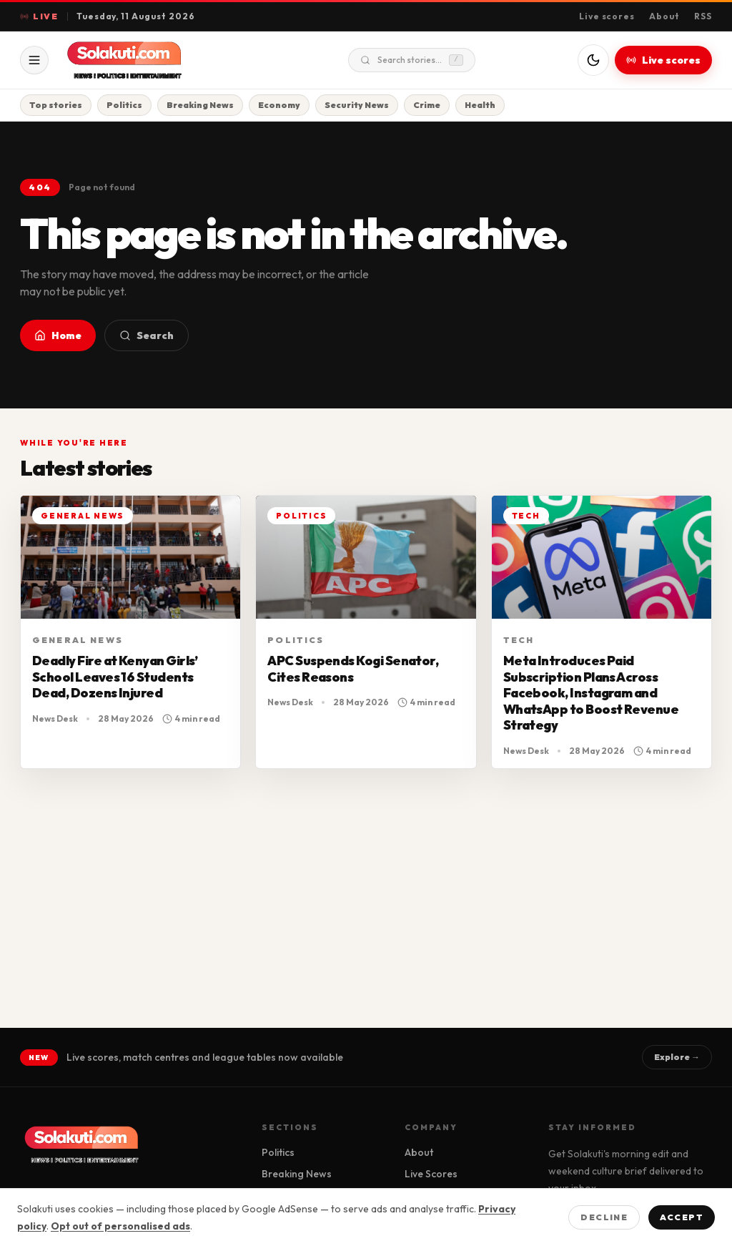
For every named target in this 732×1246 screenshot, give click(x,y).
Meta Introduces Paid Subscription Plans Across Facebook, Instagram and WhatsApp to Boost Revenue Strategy (591, 692)
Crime (426, 104)
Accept (681, 1217)
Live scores (607, 16)
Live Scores (431, 1173)
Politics (124, 104)
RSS (703, 16)
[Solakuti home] (154, 60)
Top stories (55, 104)
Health (480, 104)
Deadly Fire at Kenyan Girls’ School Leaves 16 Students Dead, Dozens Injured (115, 676)
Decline (604, 1217)
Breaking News (200, 104)
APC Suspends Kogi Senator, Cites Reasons (352, 668)
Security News (357, 104)
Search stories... (411, 60)
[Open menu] (34, 60)
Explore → (677, 1056)
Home (57, 335)
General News (77, 639)
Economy (279, 104)
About (664, 16)
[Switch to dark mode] (593, 60)
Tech (519, 639)
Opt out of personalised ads (120, 1226)
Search (146, 335)
